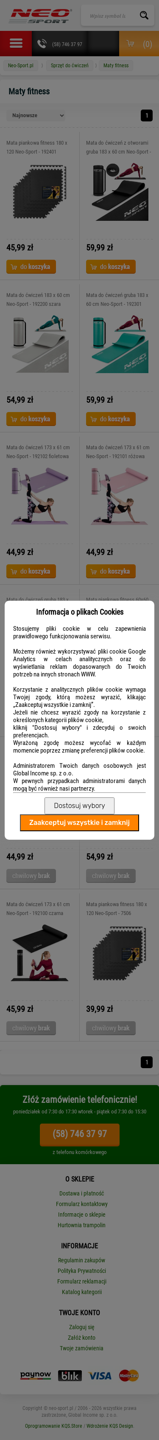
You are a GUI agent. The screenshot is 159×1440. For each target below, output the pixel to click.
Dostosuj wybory (79, 806)
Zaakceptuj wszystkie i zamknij (79, 823)
